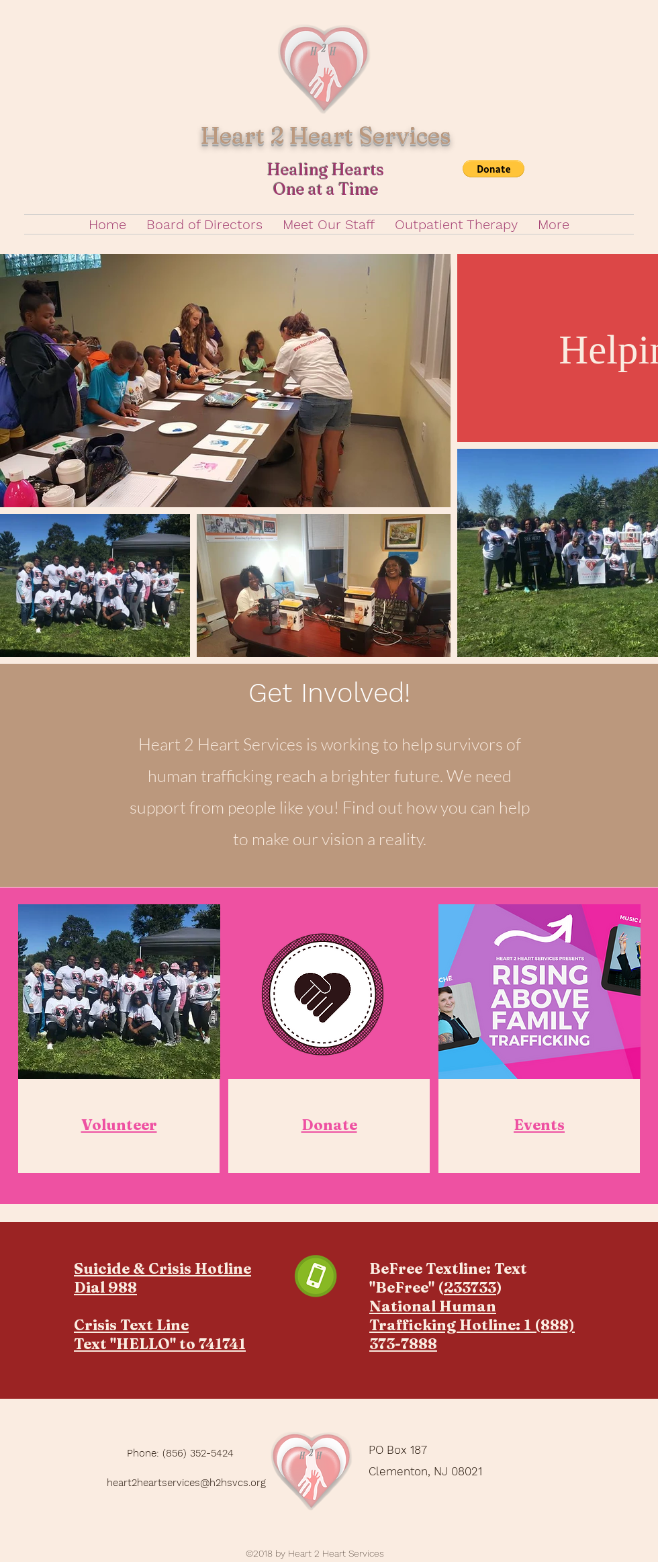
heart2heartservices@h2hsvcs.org (186, 1483)
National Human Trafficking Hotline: (446, 1315)
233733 (470, 1287)
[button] (493, 168)
